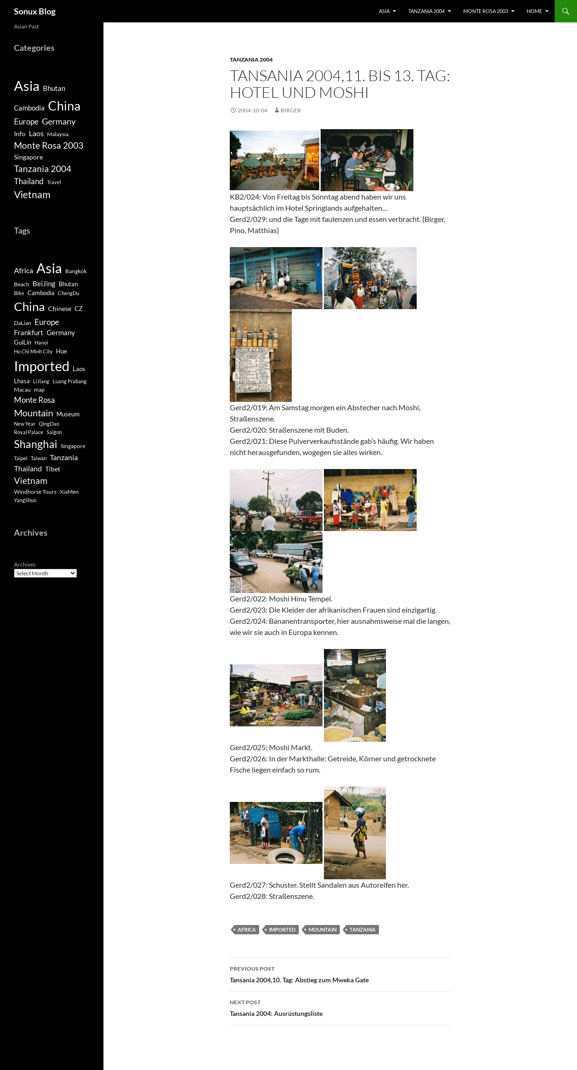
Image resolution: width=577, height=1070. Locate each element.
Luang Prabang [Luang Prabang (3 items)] (70, 381)
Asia (384, 11)
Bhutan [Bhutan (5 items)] (54, 88)
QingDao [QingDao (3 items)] (49, 424)
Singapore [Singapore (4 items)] (28, 157)
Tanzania (363, 929)
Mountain (323, 929)
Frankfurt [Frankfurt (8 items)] (28, 333)
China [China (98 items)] (29, 306)
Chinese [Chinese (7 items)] (59, 308)
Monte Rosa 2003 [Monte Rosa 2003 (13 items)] (48, 145)
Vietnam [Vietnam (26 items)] (32, 194)
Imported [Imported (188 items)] (41, 366)
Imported (282, 929)
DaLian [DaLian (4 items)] (22, 322)
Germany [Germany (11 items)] (59, 121)
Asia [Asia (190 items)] (27, 85)
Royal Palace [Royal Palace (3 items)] (28, 432)
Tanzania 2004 (426, 11)
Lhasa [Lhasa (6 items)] (22, 381)
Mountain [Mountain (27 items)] (33, 412)
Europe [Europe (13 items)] (46, 322)
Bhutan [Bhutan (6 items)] (68, 284)
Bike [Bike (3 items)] (19, 293)
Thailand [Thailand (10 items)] (28, 468)
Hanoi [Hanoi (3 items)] (41, 342)
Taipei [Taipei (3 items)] (20, 458)
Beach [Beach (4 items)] (21, 284)
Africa (247, 929)
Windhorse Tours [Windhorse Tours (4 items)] (35, 491)
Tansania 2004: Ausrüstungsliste (340, 1007)
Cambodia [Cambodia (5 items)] (29, 108)
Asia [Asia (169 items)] (49, 268)
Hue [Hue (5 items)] (61, 351)
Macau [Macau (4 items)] (22, 389)
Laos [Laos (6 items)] (36, 133)
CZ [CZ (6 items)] (78, 308)
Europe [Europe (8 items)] (26, 121)
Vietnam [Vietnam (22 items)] (31, 480)
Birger (291, 110)
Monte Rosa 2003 (485, 11)
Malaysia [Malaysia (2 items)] (58, 134)
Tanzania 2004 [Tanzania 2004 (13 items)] (42, 169)
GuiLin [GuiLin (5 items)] (22, 342)
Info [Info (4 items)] (20, 134)
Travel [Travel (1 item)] (54, 182)
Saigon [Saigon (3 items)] (54, 432)
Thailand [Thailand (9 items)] (29, 181)
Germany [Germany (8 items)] (61, 333)
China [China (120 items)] (64, 105)
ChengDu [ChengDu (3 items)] (68, 293)
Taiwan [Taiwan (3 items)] (39, 458)
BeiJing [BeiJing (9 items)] (44, 283)
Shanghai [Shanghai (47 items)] (35, 444)
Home (534, 11)
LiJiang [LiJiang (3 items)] (41, 381)
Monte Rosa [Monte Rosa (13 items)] (34, 400)
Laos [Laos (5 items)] (79, 369)
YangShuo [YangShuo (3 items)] (25, 500)
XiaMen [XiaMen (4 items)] (69, 491)
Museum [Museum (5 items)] (68, 414)
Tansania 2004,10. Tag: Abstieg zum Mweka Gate (340, 973)
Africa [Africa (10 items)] (23, 270)
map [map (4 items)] (39, 389)
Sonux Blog (34, 11)
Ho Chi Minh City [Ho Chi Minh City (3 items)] (33, 351)
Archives (24, 564)
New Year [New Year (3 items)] (24, 424)
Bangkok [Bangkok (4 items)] (76, 271)
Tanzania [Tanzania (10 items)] (64, 457)
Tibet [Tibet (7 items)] (52, 469)
